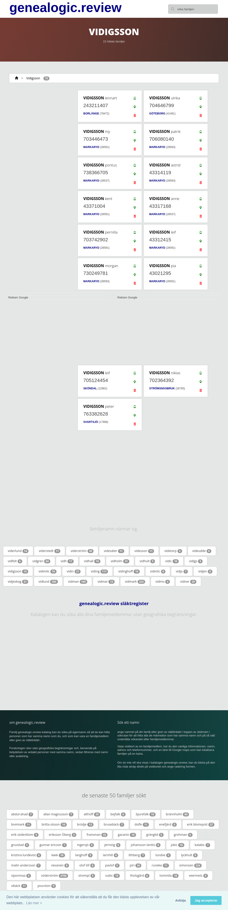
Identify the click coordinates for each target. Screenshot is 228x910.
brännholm (177, 814)
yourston (46, 886)
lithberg (136, 855)
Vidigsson (33, 78)
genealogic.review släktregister (114, 603)
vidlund (48, 581)
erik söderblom (25, 834)
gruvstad (20, 845)
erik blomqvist (201, 824)
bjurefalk (146, 814)
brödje (85, 824)
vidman (78, 581)
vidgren (41, 561)
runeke (160, 865)
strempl (86, 875)
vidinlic (158, 571)
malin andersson (26, 865)
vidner (188, 581)
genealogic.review (65, 8)
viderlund (18, 551)
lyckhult (189, 855)
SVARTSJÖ (90, 422)
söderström (54, 875)
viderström (82, 551)
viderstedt (49, 551)
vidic (172, 561)
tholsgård (139, 875)
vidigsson (18, 571)
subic (112, 875)
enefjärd (168, 824)
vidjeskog (18, 581)
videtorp (173, 551)
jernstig (112, 845)
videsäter (114, 551)
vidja (182, 571)
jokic (177, 845)
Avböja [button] (180, 900)
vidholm (120, 561)
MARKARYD (91, 147)
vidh (67, 561)
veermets (198, 875)
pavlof (112, 865)
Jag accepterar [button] (206, 900)
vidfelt (15, 561)
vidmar (106, 581)
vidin (74, 571)
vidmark (135, 581)
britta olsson (54, 824)
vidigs (196, 561)
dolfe (141, 824)
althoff (92, 814)
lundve (163, 855)
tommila (169, 875)
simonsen (190, 865)
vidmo (162, 581)
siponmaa (21, 875)
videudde (201, 551)
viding (99, 571)
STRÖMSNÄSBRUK (162, 388)
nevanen (60, 865)
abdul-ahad (22, 814)
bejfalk (118, 814)
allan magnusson (58, 814)
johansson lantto (146, 845)
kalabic (202, 845)
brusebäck (114, 824)
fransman (97, 834)
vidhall (92, 561)
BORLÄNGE (91, 113)
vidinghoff (129, 571)
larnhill (110, 855)
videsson (144, 551)
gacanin (127, 834)
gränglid (154, 834)
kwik (58, 855)
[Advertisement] (38, 117)
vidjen (205, 571)
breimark (21, 824)
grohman (183, 834)
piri (136, 865)
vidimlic (48, 571)
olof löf (87, 865)
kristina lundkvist (26, 855)
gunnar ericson (53, 845)
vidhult (147, 561)
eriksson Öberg (62, 834)
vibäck (19, 886)
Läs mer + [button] (34, 903)
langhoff (84, 855)
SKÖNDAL (90, 388)
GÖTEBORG (157, 113)
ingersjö (85, 845)
